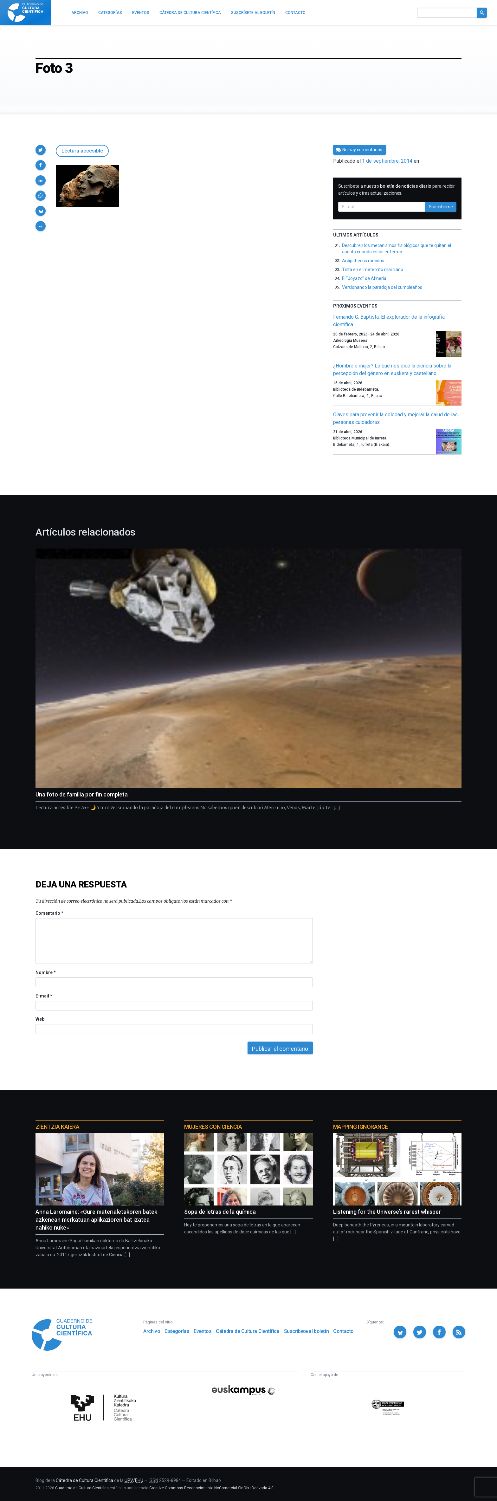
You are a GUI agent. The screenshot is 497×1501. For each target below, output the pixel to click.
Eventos (202, 1331)
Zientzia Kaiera (57, 1126)
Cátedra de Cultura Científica (247, 1331)
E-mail (44, 995)
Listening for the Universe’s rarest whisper (387, 1211)
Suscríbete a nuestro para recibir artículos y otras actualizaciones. (396, 190)
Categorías (177, 1331)
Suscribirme (441, 206)
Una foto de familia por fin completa (82, 794)
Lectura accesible (82, 151)
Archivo (151, 1331)
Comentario (49, 913)
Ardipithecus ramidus (363, 260)
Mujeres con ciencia (213, 1126)
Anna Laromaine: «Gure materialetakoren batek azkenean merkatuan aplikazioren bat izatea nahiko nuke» (96, 1219)
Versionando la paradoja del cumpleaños (382, 287)
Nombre (45, 972)
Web (40, 1019)
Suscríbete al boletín (306, 1331)
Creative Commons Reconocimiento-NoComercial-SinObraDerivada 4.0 (211, 1488)
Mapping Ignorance (360, 1126)
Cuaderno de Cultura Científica (82, 1488)
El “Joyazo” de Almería (364, 278)
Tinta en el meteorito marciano (372, 269)
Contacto (343, 1331)
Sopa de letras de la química (220, 1211)
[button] (41, 150)
